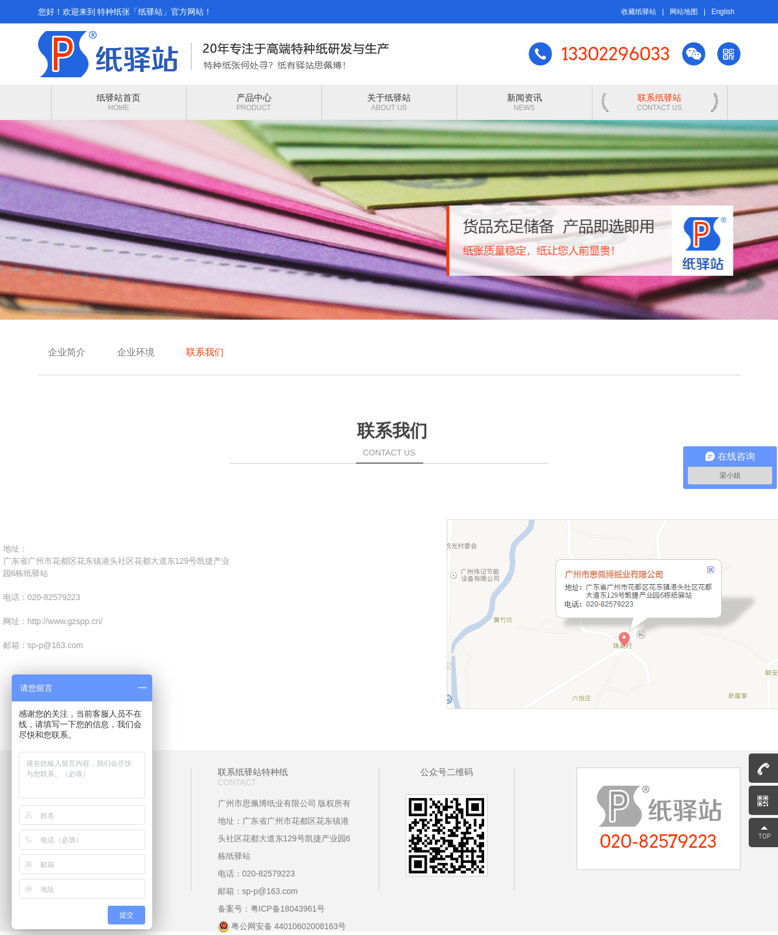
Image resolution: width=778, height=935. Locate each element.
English (722, 12)
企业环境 (136, 352)
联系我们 (205, 352)
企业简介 (66, 352)
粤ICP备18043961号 (288, 908)
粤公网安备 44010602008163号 (282, 926)
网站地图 (684, 12)
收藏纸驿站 (638, 12)
